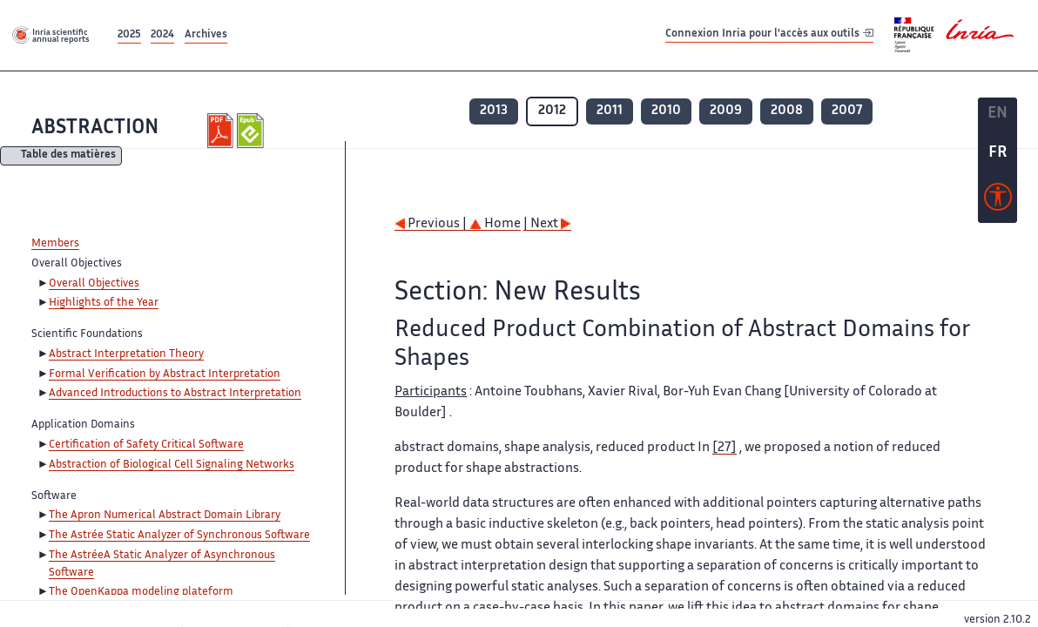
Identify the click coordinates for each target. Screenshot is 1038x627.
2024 (162, 35)
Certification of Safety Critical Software (146, 445)
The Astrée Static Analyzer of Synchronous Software (179, 535)
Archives (206, 35)
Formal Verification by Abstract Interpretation (164, 374)
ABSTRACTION (94, 128)
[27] (724, 448)
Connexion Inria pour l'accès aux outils (769, 34)
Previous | (431, 224)
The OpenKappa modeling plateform (141, 592)
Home (495, 224)
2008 (787, 111)
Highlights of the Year (103, 303)
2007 (847, 111)
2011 (610, 111)
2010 (666, 111)
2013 (494, 111)
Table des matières (68, 156)
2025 (129, 35)
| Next (547, 224)
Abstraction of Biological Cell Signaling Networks (171, 465)
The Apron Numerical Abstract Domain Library (164, 515)
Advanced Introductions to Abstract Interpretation (175, 393)
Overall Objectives (94, 284)
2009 (726, 111)
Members (55, 244)
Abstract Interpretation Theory (126, 354)
